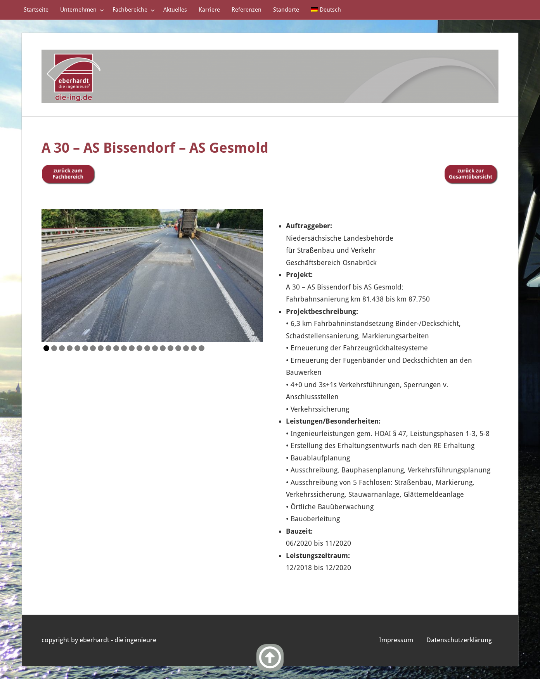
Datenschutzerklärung (459, 640)
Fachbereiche (133, 9)
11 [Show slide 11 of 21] (124, 348)
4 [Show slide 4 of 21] (70, 348)
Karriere (209, 9)
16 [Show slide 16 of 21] (163, 348)
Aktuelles (175, 9)
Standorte (286, 9)
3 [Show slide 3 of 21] (62, 348)
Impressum (396, 640)
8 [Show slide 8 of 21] (101, 348)
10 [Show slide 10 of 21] (116, 348)
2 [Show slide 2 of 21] (54, 348)
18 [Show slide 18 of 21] (178, 348)
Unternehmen (82, 9)
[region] (152, 275)
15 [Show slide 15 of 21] (155, 348)
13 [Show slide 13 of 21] (139, 348)
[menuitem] (326, 9)
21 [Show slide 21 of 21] (201, 348)
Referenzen (246, 9)
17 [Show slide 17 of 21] (170, 348)
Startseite (36, 9)
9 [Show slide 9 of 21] (108, 348)
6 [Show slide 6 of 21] (85, 348)
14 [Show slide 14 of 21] (147, 348)
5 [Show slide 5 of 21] (77, 348)
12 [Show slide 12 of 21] (132, 348)
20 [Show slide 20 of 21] (194, 348)
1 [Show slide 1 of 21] (46, 348)
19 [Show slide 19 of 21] (186, 348)
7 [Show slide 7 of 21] (93, 348)
